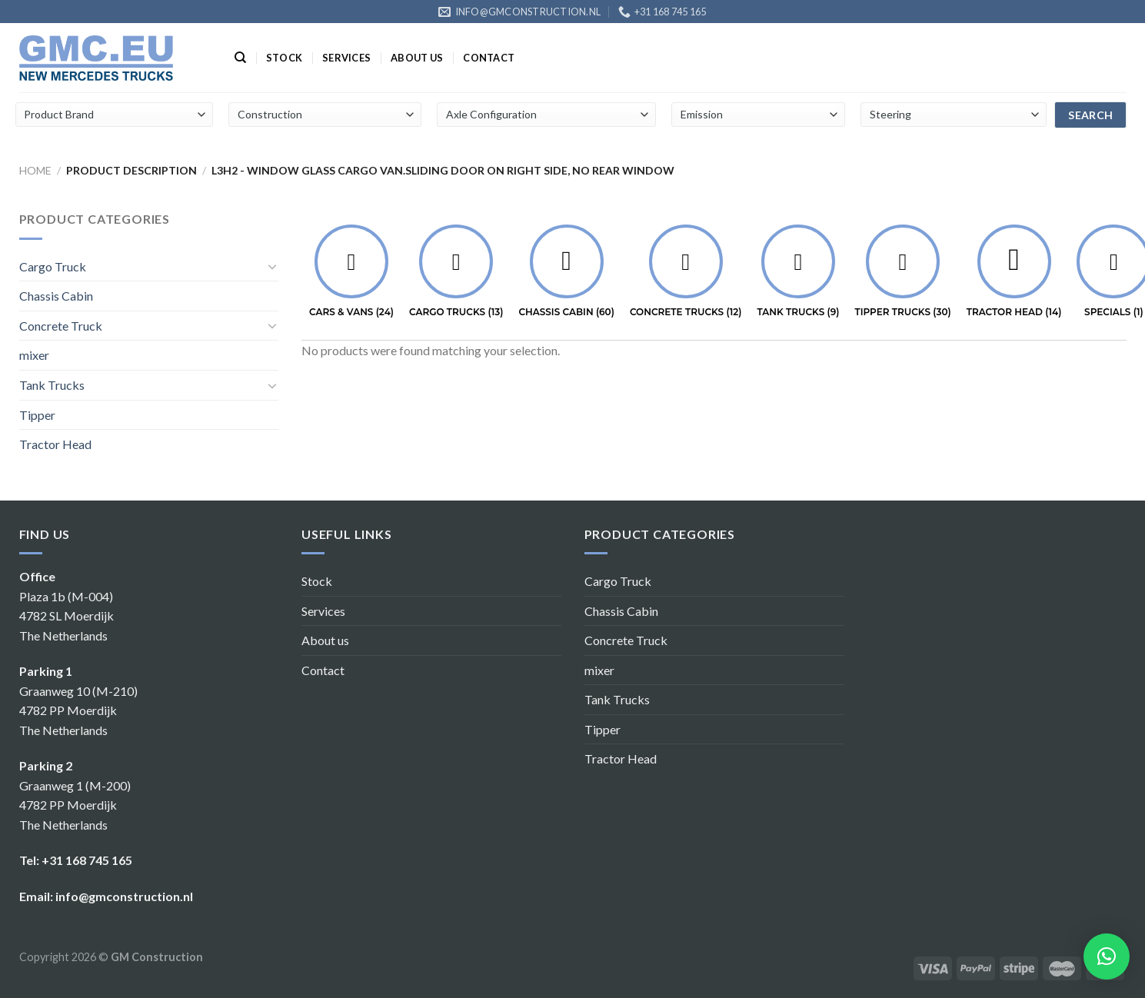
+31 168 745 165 (87, 860)
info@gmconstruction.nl (124, 896)
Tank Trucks (52, 385)
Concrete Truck (60, 325)
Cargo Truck (52, 266)
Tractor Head (55, 444)
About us (417, 58)
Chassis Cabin (56, 295)
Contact (488, 58)
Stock (284, 58)
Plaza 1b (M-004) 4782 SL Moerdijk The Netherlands (66, 616)
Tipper (37, 415)
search (1090, 114)
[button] (1106, 956)
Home (35, 170)
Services (346, 58)
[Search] (240, 57)
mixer (34, 355)
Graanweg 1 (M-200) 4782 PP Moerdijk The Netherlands (75, 805)
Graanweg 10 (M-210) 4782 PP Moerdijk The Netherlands (78, 710)
